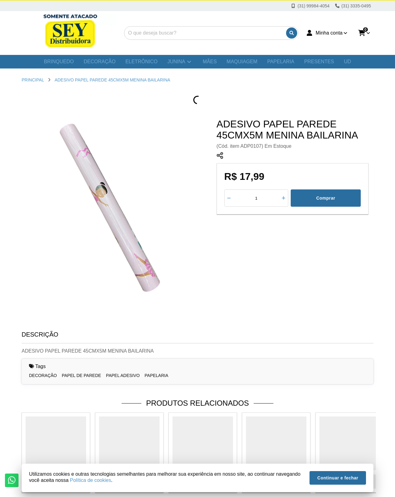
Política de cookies (90, 480)
